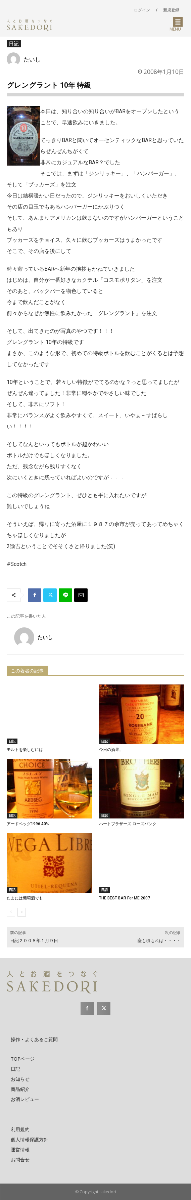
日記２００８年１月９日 (34, 940)
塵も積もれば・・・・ (159, 940)
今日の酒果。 (111, 749)
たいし (32, 59)
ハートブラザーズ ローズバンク (127, 823)
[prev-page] (11, 912)
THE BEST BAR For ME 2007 (124, 898)
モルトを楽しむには (25, 749)
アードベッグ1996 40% (28, 823)
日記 (14, 43)
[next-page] (21, 912)
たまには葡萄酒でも (25, 898)
